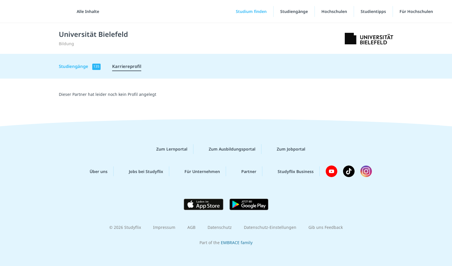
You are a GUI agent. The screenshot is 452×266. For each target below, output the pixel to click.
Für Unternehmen (197, 171)
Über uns (94, 171)
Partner (244, 171)
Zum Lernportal (167, 149)
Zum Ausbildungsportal (227, 149)
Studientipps (373, 11)
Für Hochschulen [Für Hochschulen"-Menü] (417, 11)
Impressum (164, 227)
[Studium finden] (246, 11)
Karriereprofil (126, 66)
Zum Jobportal (286, 149)
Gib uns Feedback (325, 227)
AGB (191, 227)
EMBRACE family (237, 242)
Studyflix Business (291, 171)
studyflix (38, 11)
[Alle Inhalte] (86, 11)
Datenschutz (220, 227)
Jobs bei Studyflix (141, 171)
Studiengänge (294, 11)
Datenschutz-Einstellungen (270, 227)
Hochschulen (334, 11)
